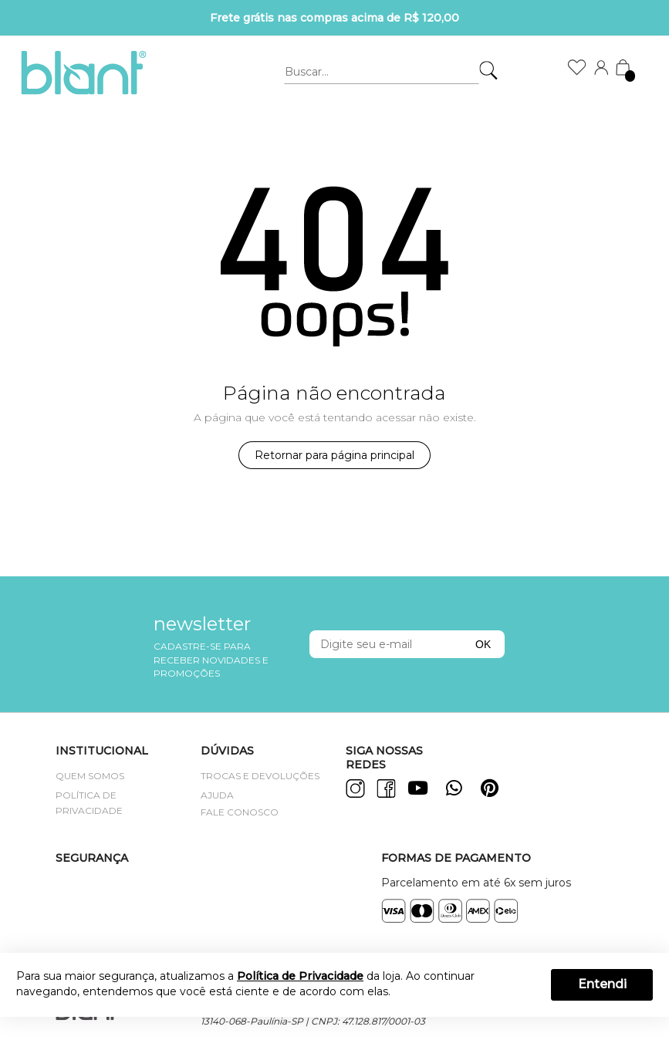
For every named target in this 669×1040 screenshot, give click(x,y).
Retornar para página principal (334, 455)
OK (483, 644)
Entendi (602, 984)
